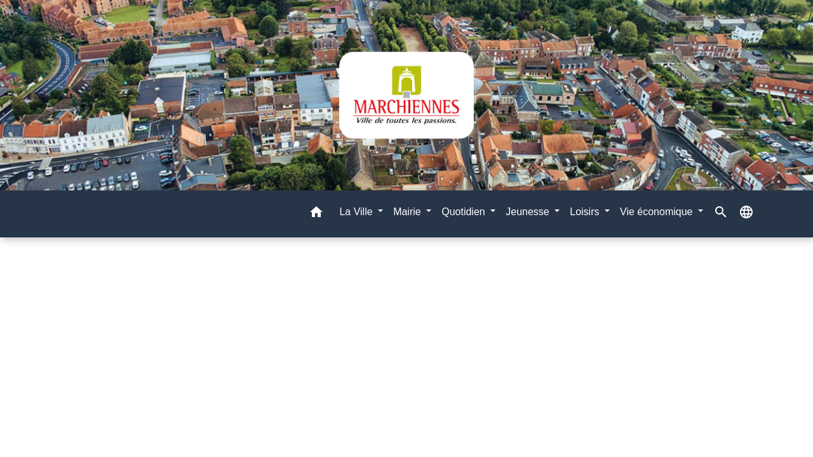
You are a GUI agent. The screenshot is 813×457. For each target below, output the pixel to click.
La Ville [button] (357, 211)
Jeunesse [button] (529, 211)
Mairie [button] (408, 211)
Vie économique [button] (657, 211)
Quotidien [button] (464, 211)
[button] (316, 214)
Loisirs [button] (586, 211)
